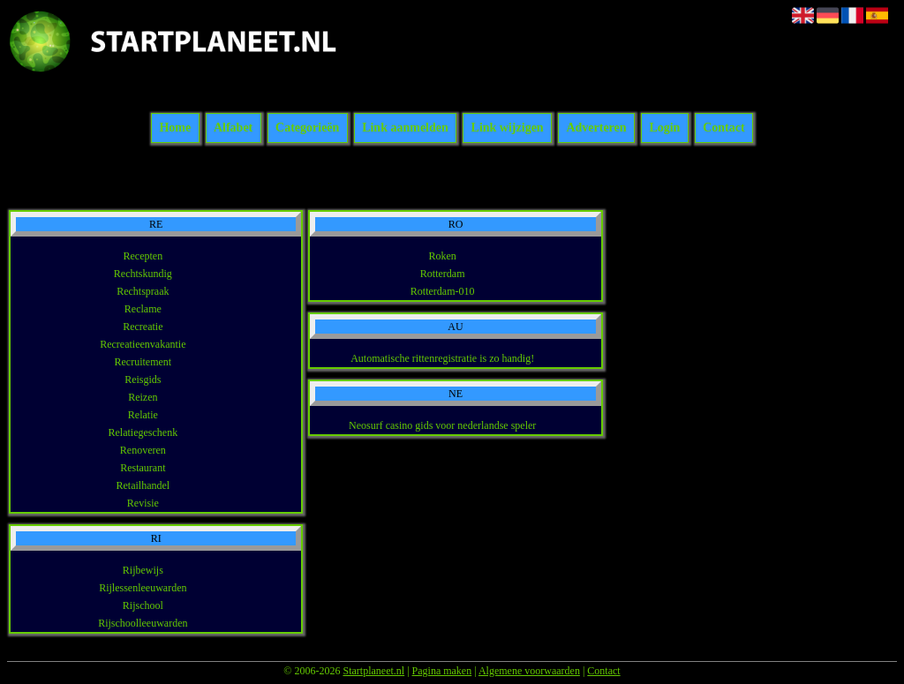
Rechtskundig (143, 273)
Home (175, 128)
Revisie (143, 503)
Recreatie (142, 326)
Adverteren (596, 128)
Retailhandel (143, 485)
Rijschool (143, 605)
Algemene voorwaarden (529, 671)
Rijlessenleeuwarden (142, 588)
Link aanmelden (405, 128)
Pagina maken (442, 671)
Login (664, 128)
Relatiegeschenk (143, 432)
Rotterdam (442, 273)
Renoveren (143, 450)
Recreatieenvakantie (142, 344)
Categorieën (307, 128)
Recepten (143, 256)
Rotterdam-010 (443, 291)
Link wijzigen (507, 128)
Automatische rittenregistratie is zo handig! (442, 358)
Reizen (142, 397)
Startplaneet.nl (373, 671)
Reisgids (142, 379)
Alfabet (233, 128)
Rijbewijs (143, 570)
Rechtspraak (143, 291)
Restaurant (142, 468)
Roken (442, 256)
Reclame (143, 309)
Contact (723, 128)
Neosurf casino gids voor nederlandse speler (442, 425)
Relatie (143, 415)
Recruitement (143, 362)
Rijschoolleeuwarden (142, 623)
